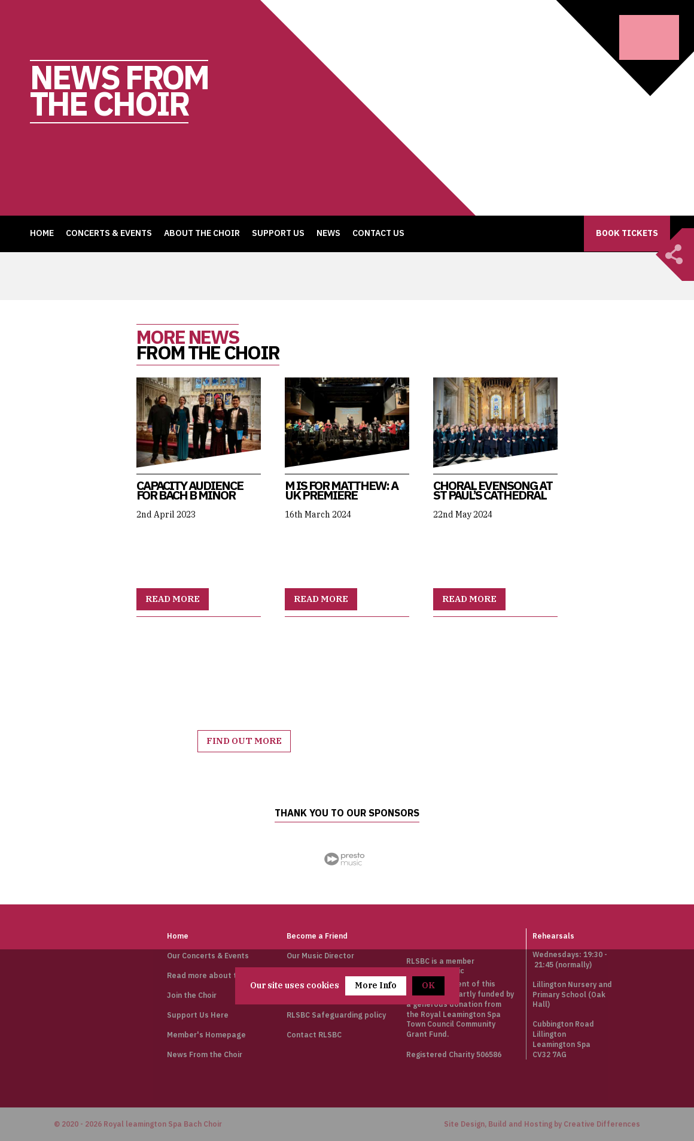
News (328, 233)
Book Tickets (627, 233)
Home (42, 233)
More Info (376, 985)
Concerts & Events (109, 233)
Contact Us (378, 233)
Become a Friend (317, 935)
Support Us (278, 233)
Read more (172, 599)
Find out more (244, 741)
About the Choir (202, 233)
